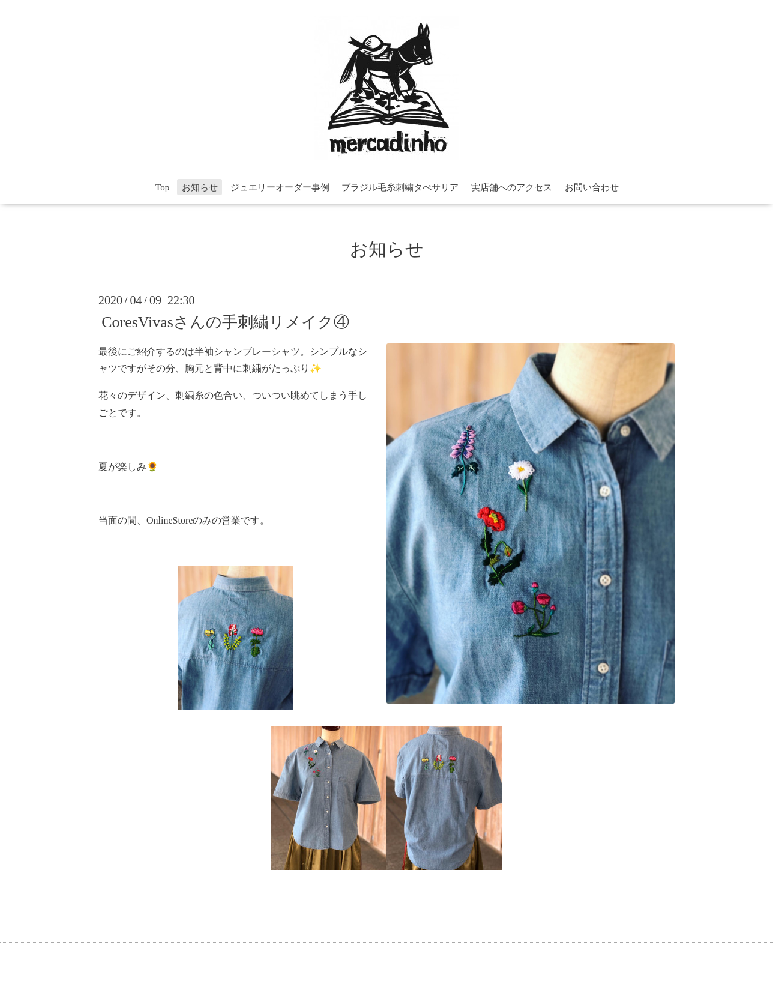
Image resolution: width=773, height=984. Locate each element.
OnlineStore (169, 520)
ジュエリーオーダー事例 (279, 187)
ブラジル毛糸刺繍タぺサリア (400, 187)
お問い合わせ (592, 187)
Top (162, 187)
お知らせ (200, 187)
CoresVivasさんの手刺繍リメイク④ (225, 321)
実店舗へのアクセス (511, 187)
